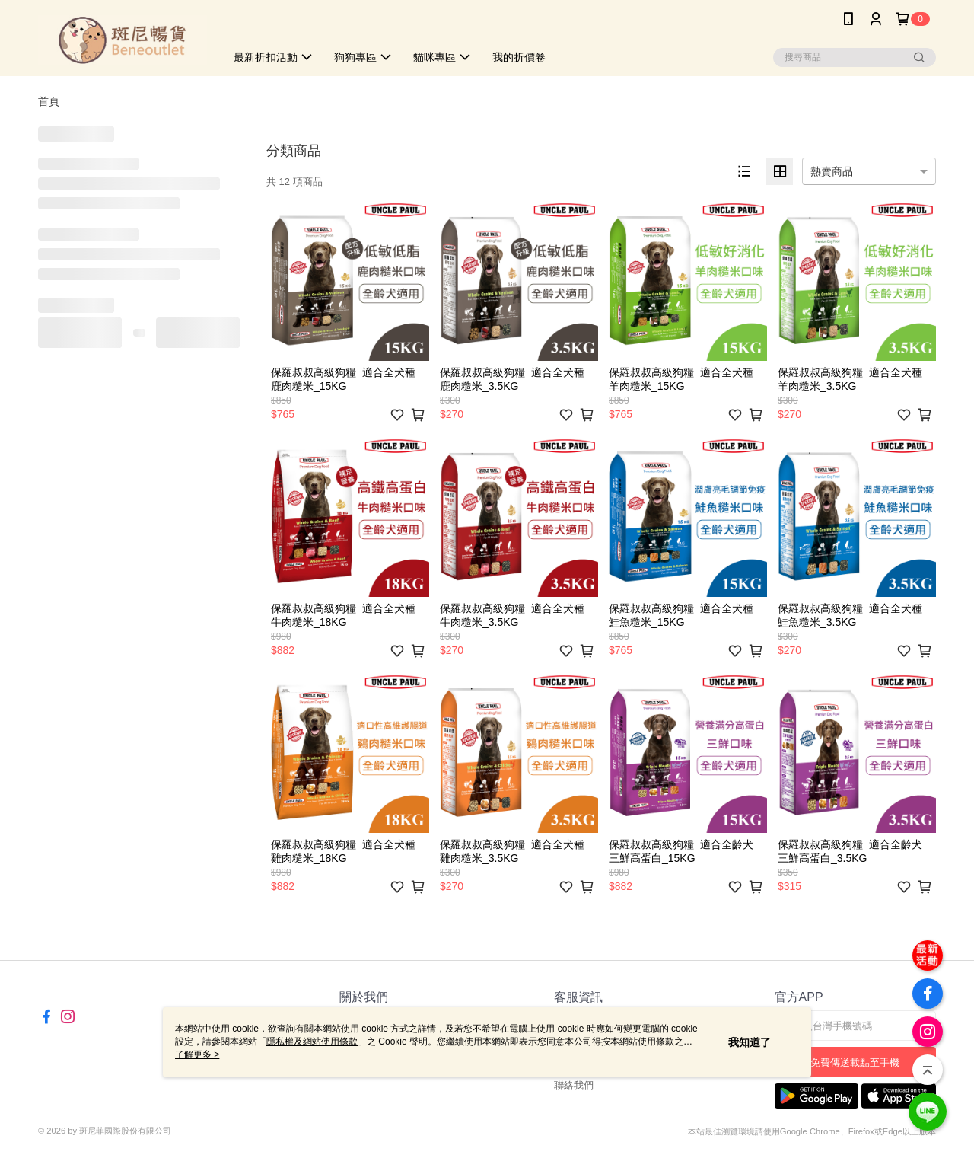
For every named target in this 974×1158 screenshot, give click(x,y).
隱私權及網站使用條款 (312, 1041)
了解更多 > (197, 1054)
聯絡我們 (574, 1085)
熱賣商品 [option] (831, 171)
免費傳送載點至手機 (854, 1062)
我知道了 (749, 1042)
